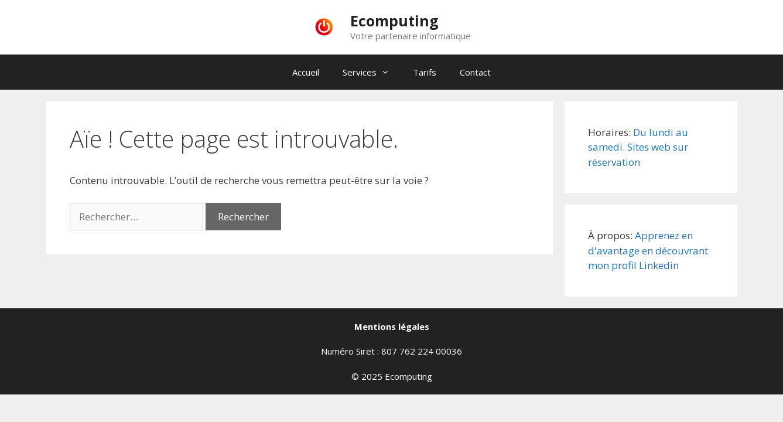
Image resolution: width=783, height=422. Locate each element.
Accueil (305, 72)
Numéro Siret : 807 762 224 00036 (391, 351)
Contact (475, 72)
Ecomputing (394, 20)
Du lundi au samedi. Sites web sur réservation (638, 147)
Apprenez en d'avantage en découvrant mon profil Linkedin (648, 250)
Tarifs (424, 72)
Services (372, 72)
